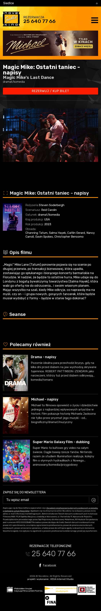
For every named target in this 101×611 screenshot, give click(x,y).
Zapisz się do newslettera (24, 492)
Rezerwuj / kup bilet (50, 91)
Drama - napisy (43, 357)
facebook (47, 565)
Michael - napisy (44, 399)
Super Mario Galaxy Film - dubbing (61, 442)
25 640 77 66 (39, 21)
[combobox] (50, 3)
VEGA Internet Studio (62, 579)
